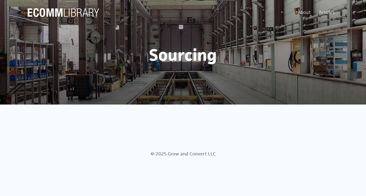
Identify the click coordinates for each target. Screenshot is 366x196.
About (304, 12)
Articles (326, 12)
